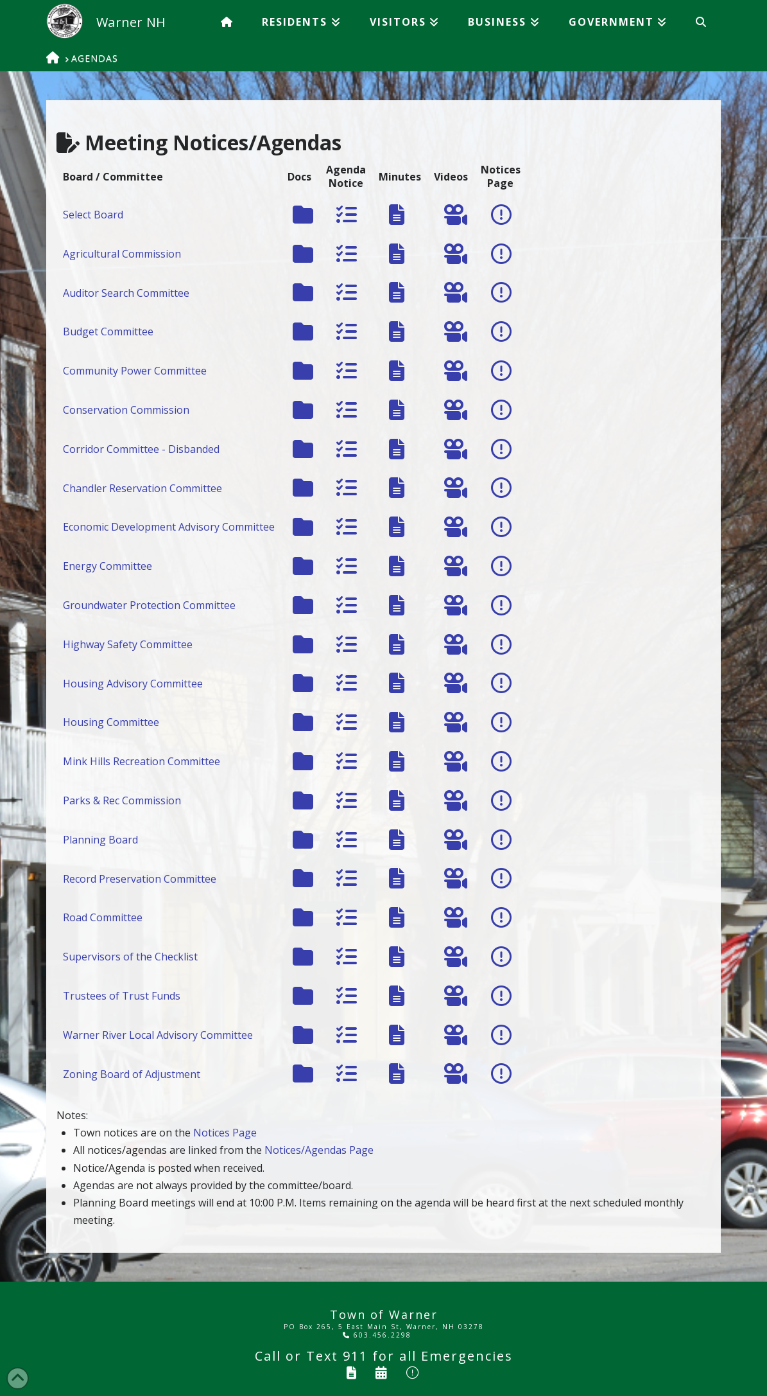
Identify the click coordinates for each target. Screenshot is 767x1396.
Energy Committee (107, 566)
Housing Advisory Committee (133, 683)
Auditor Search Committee (126, 293)
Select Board (93, 215)
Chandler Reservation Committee (142, 488)
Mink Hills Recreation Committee (141, 761)
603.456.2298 (377, 1334)
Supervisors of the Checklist (130, 957)
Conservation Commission (126, 410)
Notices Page (225, 1133)
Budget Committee (108, 331)
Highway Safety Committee (128, 644)
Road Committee (102, 917)
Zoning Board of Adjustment (131, 1074)
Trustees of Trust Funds (121, 996)
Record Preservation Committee (139, 879)
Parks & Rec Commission (122, 800)
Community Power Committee (135, 371)
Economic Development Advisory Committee (169, 527)
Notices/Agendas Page (319, 1150)
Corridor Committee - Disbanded (141, 449)
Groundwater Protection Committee (149, 605)
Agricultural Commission (122, 254)
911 (355, 1356)
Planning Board (100, 840)
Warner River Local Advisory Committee (158, 1035)
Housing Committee (111, 722)
